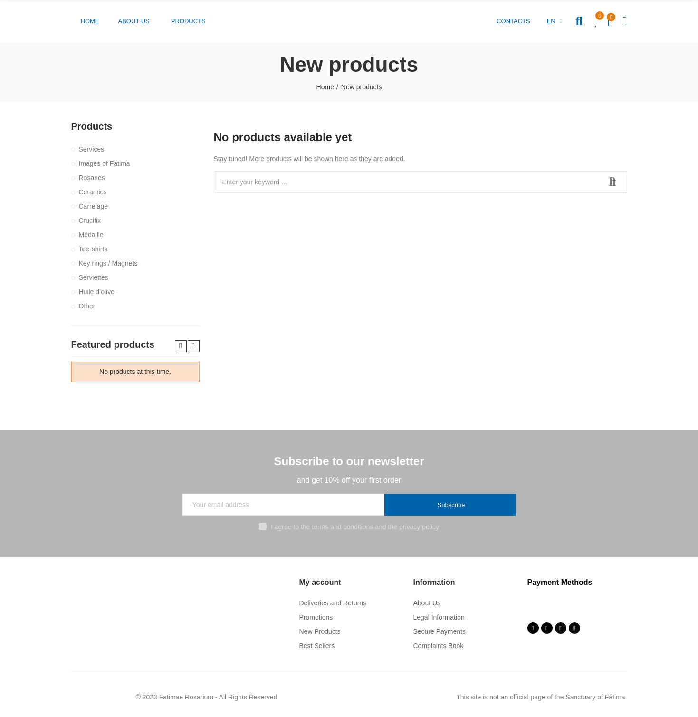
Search (612, 182)
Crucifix (90, 220)
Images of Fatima (104, 163)
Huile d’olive (97, 292)
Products (92, 126)
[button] (90, 21)
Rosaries (92, 178)
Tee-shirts (93, 249)
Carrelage (93, 206)
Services (92, 149)
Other (87, 306)
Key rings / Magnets (108, 263)
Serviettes (93, 277)
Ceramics (93, 192)
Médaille (91, 235)
